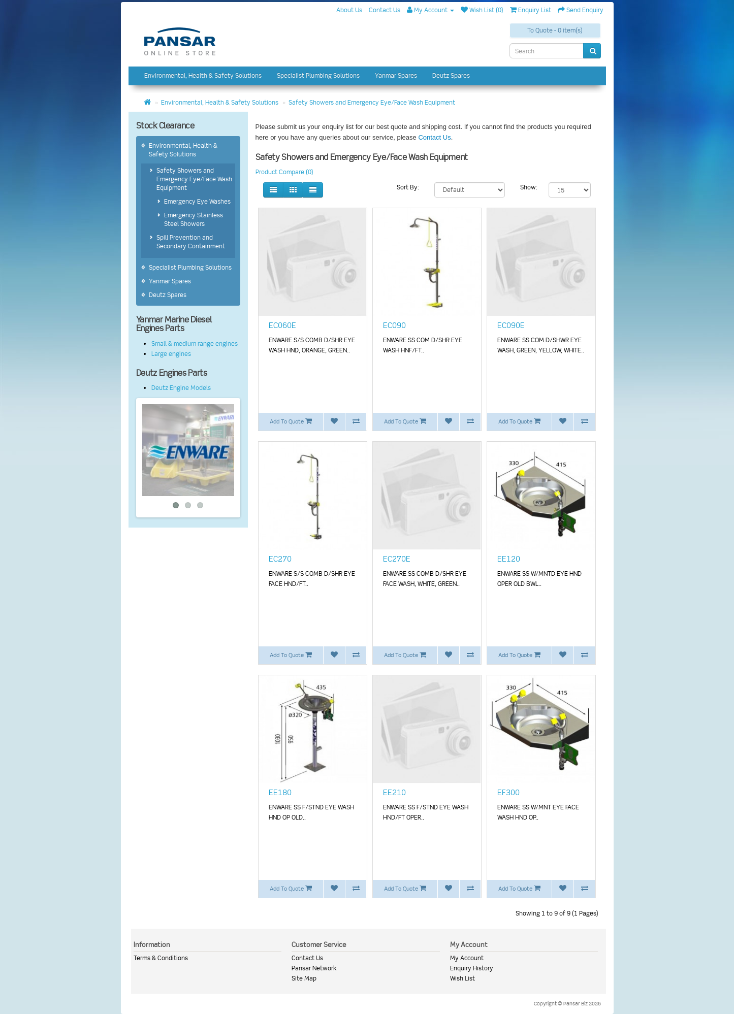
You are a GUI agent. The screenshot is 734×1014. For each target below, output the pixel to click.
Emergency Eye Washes (197, 201)
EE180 (280, 792)
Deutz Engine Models (181, 387)
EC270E (396, 559)
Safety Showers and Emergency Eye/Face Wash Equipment (372, 102)
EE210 (394, 792)
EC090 (394, 325)
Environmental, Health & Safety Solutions (203, 75)
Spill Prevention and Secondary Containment (190, 242)
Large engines (171, 353)
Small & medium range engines (194, 343)
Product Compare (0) (284, 172)
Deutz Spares (451, 75)
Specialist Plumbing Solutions (318, 75)
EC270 (280, 559)
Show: (528, 187)
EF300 (508, 792)
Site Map (304, 978)
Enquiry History (471, 968)
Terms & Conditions (161, 958)
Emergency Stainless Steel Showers (193, 219)
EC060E (282, 325)
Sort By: (408, 187)
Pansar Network (314, 968)
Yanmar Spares (396, 75)
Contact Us (434, 137)
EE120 (508, 559)
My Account (467, 958)
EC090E (511, 325)
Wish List (462, 978)
